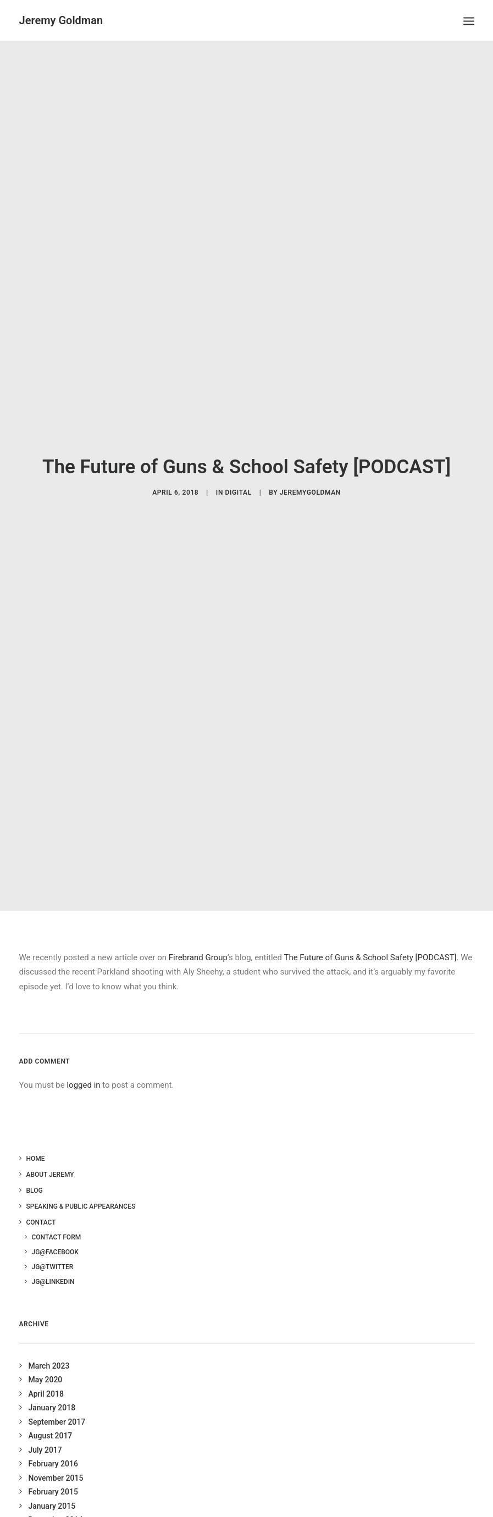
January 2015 (52, 1487)
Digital (238, 483)
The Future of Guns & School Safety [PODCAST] (370, 939)
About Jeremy (50, 1156)
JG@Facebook (55, 1234)
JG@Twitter (53, 1249)
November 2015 (56, 1459)
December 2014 (56, 1501)
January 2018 (52, 1389)
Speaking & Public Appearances (81, 1188)
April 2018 (46, 1375)
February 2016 (53, 1445)
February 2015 (53, 1473)
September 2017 (57, 1403)
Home (35, 1140)
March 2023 (49, 1347)
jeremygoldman (310, 483)
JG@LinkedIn (53, 1263)
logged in (83, 1066)
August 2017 (51, 1417)
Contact (41, 1204)
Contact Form (56, 1219)
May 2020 (46, 1361)
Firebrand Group (198, 939)
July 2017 (45, 1431)
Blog (34, 1172)
